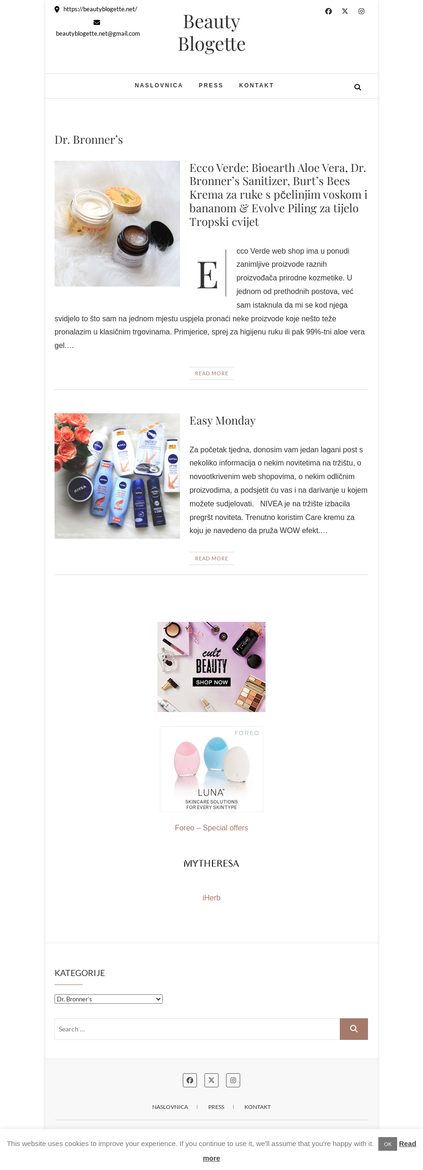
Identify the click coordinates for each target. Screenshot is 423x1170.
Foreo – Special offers (211, 779)
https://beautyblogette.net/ (96, 9)
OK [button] (388, 1144)
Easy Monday (222, 419)
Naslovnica (159, 85)
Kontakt (256, 85)
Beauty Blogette (212, 31)
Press (211, 85)
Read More (211, 373)
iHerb (211, 898)
